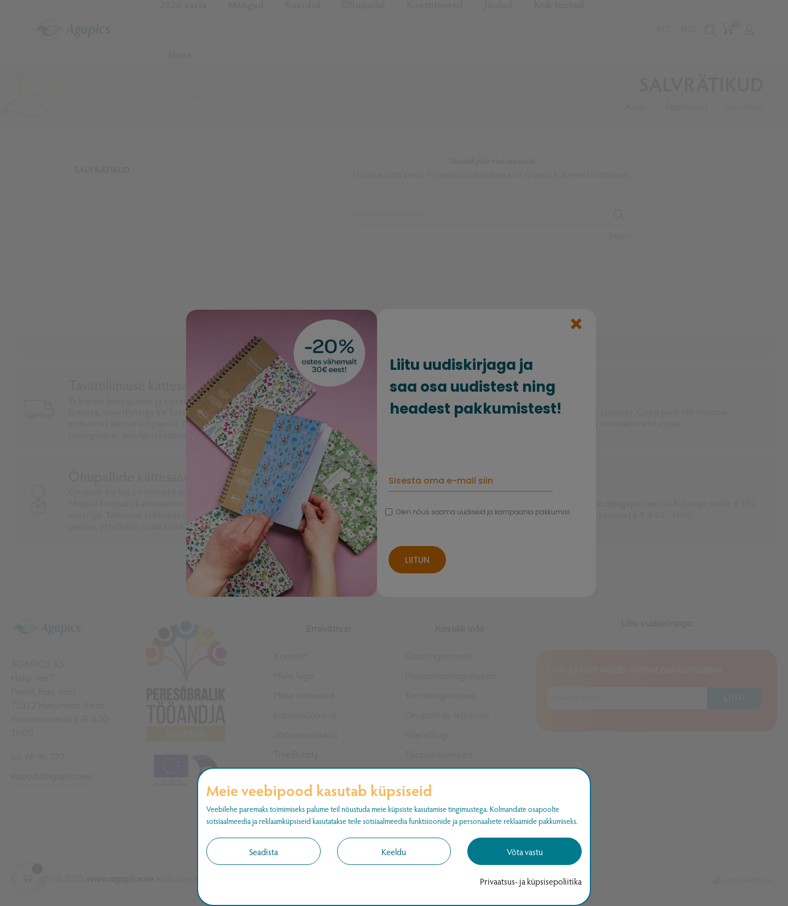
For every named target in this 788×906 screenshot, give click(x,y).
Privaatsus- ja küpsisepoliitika (531, 881)
